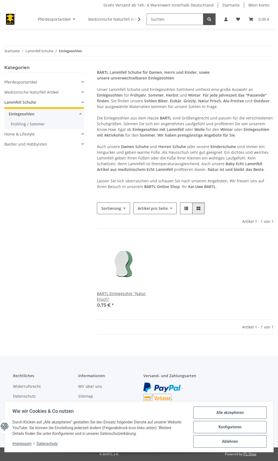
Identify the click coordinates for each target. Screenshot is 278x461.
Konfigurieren (229, 427)
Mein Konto (258, 5)
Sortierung (111, 208)
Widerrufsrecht (27, 386)
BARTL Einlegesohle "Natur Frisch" (121, 296)
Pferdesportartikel (20, 82)
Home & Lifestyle (19, 134)
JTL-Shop (249, 454)
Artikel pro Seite (153, 208)
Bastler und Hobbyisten (25, 144)
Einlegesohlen (21, 113)
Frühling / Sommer (28, 124)
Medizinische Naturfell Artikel (31, 92)
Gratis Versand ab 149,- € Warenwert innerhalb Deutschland (158, 5)
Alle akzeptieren (229, 413)
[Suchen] (175, 19)
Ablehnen (229, 442)
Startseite (231, 5)
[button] (226, 19)
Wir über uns (90, 386)
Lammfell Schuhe (20, 102)
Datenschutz (48, 444)
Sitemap (85, 396)
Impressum (22, 444)
